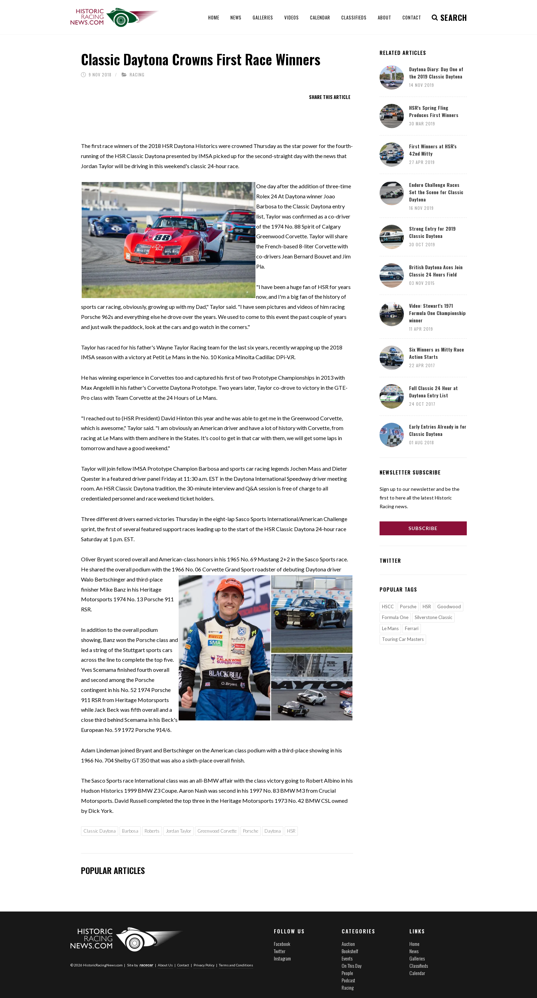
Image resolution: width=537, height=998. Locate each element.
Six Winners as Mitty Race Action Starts (436, 353)
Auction (348, 943)
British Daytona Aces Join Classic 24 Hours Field (436, 270)
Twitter (279, 951)
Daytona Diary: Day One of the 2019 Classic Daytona (436, 72)
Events (347, 958)
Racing (137, 74)
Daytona (273, 831)
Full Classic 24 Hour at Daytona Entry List (433, 391)
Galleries (417, 958)
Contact (183, 965)
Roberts (152, 831)
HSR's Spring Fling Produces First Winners (433, 111)
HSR (291, 831)
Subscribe (423, 528)
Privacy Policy (204, 965)
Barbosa (130, 831)
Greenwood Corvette (217, 831)
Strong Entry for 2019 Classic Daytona (432, 232)
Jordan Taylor (178, 831)
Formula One (395, 617)
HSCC (388, 606)
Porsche (250, 831)
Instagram (282, 958)
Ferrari (411, 628)
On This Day (351, 965)
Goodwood (449, 606)
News (413, 951)
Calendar (417, 972)
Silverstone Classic (433, 617)
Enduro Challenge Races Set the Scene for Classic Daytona (436, 192)
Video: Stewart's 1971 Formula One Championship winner (437, 313)
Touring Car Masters (403, 639)
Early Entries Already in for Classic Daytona (437, 430)
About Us (165, 965)
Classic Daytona (99, 831)
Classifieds (418, 965)
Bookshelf (350, 951)
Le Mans (390, 628)
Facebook (282, 943)
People (347, 972)
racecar (146, 965)
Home (414, 943)
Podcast (348, 980)
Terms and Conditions (236, 965)
